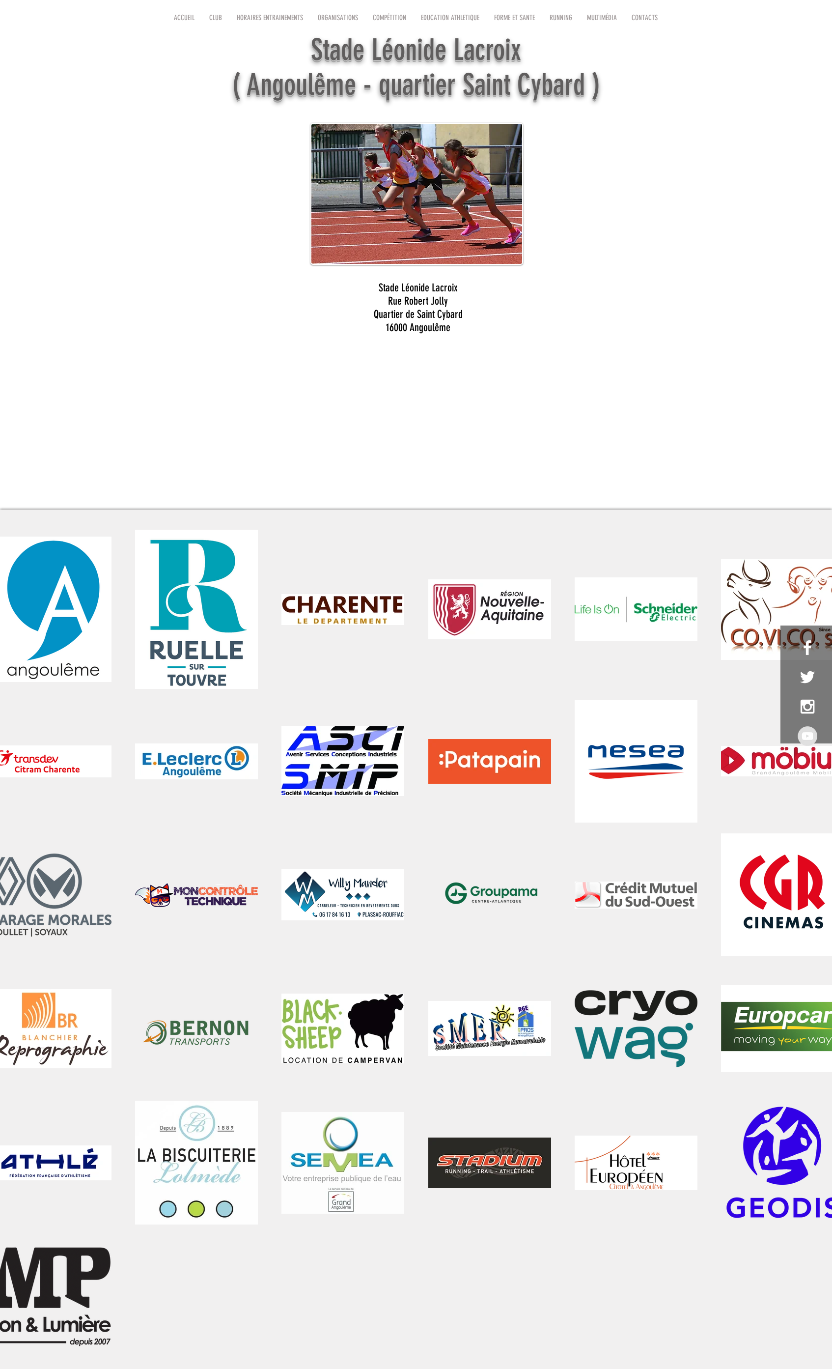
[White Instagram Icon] (807, 706)
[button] (215, 17)
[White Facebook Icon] (807, 647)
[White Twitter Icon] (807, 677)
